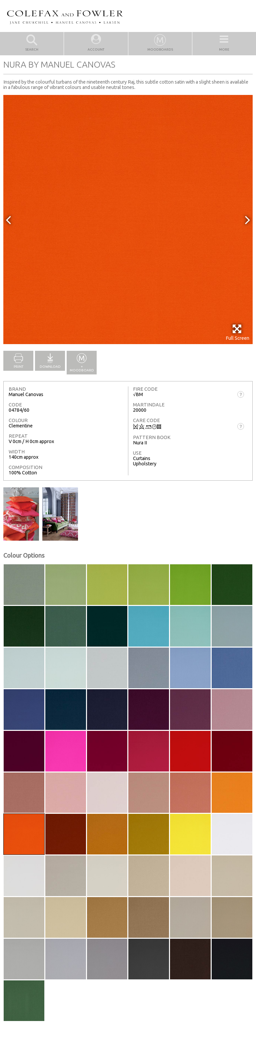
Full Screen (237, 332)
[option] (128, 219)
